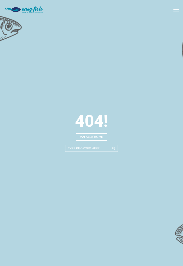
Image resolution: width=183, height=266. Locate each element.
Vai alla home (91, 137)
